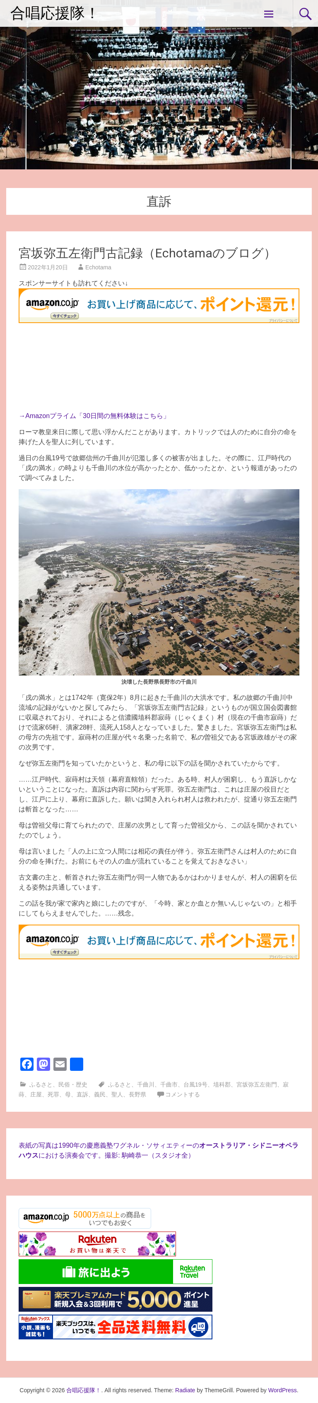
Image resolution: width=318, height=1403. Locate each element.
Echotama (98, 267)
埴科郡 (222, 1084)
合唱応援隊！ (55, 13)
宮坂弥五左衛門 (256, 1084)
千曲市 (169, 1084)
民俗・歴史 (72, 1084)
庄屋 (36, 1094)
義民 (100, 1094)
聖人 (117, 1094)
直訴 (82, 1094)
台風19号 (195, 1084)
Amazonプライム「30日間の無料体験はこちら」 (97, 415)
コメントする (182, 1094)
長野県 (137, 1094)
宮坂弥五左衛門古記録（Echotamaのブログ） (147, 253)
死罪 (53, 1094)
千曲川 (145, 1084)
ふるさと (41, 1084)
